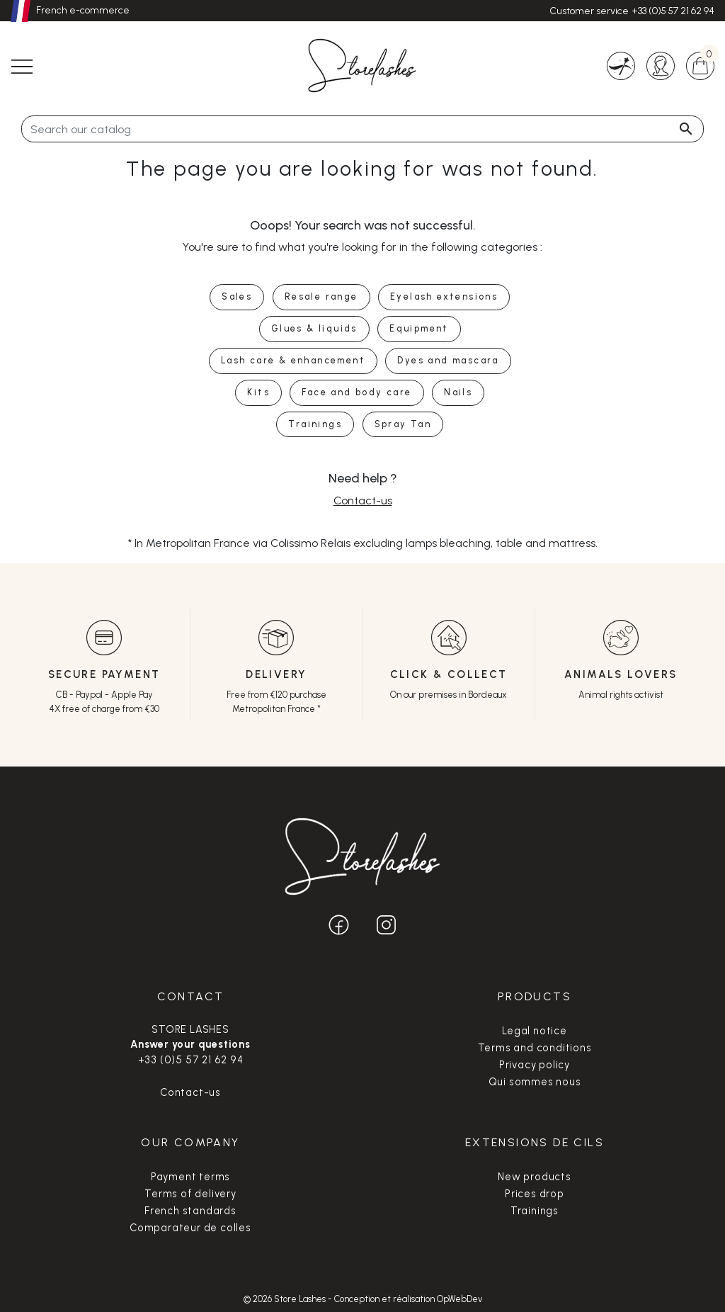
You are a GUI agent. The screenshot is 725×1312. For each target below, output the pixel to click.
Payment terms (190, 1176)
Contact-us (362, 500)
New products (534, 1176)
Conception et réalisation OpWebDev (408, 1299)
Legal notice (534, 1030)
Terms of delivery (190, 1193)
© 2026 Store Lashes (286, 1299)
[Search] (362, 128)
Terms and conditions (535, 1047)
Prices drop (534, 1193)
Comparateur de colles (190, 1227)
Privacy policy (534, 1064)
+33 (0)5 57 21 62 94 (673, 11)
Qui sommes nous (535, 1081)
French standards (190, 1210)
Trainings (534, 1210)
